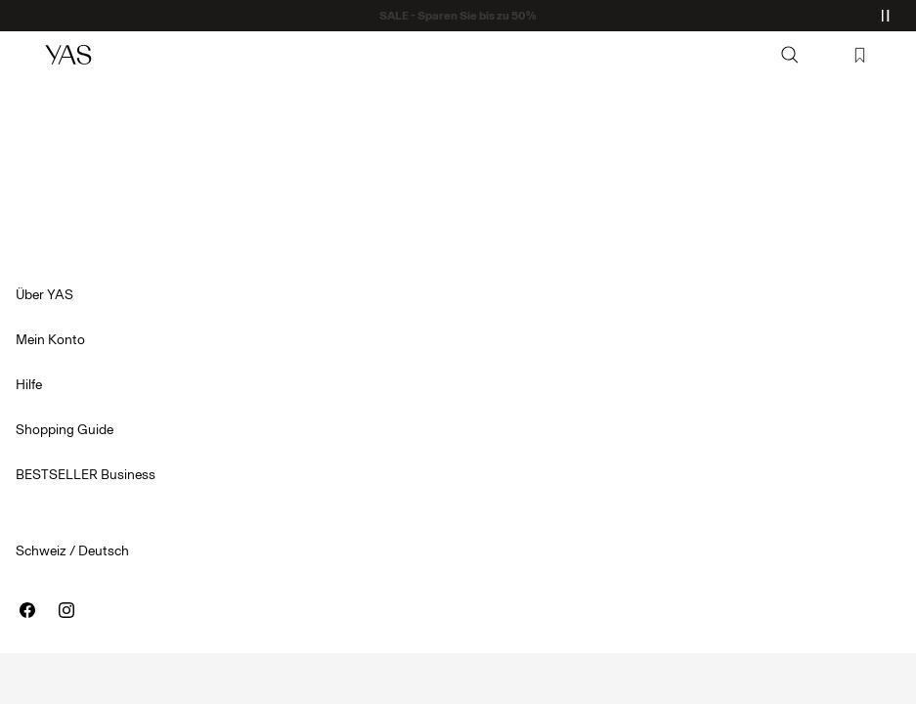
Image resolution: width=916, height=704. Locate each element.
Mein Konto (50, 339)
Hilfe (29, 384)
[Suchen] (790, 54)
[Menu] (25, 54)
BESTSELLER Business (85, 474)
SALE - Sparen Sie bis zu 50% (458, 15)
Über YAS (44, 294)
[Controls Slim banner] (884, 15)
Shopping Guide (64, 429)
